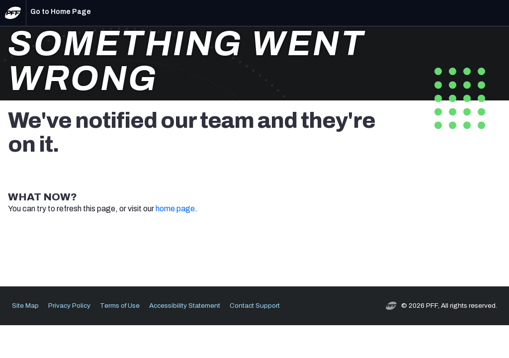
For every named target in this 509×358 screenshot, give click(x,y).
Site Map (25, 305)
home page (175, 208)
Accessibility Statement (184, 305)
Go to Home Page (60, 11)
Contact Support (255, 305)
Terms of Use (120, 305)
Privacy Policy (69, 305)
